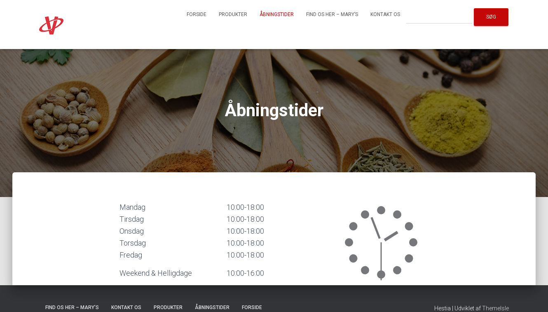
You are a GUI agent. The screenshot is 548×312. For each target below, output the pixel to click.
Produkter (233, 14)
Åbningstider (277, 14)
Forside (196, 14)
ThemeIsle (495, 308)
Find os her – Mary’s (332, 14)
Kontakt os (385, 14)
